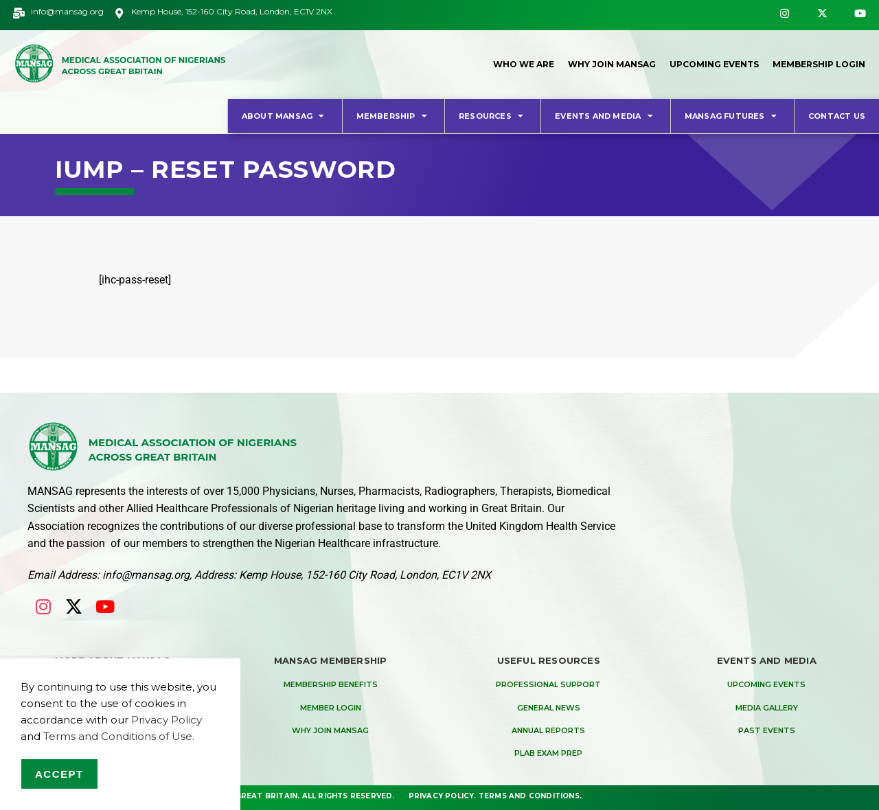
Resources (493, 115)
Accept (59, 774)
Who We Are (523, 64)
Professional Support (548, 684)
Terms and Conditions (529, 795)
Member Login (330, 708)
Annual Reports (548, 730)
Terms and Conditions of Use (117, 736)
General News (548, 708)
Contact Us (836, 116)
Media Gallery (766, 708)
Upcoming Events (714, 64)
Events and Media (606, 115)
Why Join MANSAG (612, 64)
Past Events (766, 730)
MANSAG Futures (732, 115)
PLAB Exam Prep (548, 753)
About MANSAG (285, 115)
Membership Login (819, 64)
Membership (393, 115)
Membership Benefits (331, 684)
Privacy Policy (442, 795)
